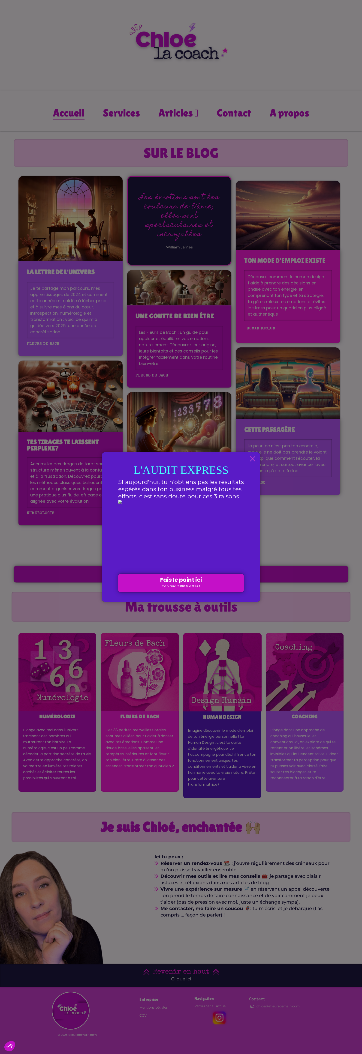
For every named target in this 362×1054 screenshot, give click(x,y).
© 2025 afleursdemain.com (77, 1035)
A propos (289, 113)
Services (121, 113)
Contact (234, 113)
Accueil (68, 113)
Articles (178, 113)
